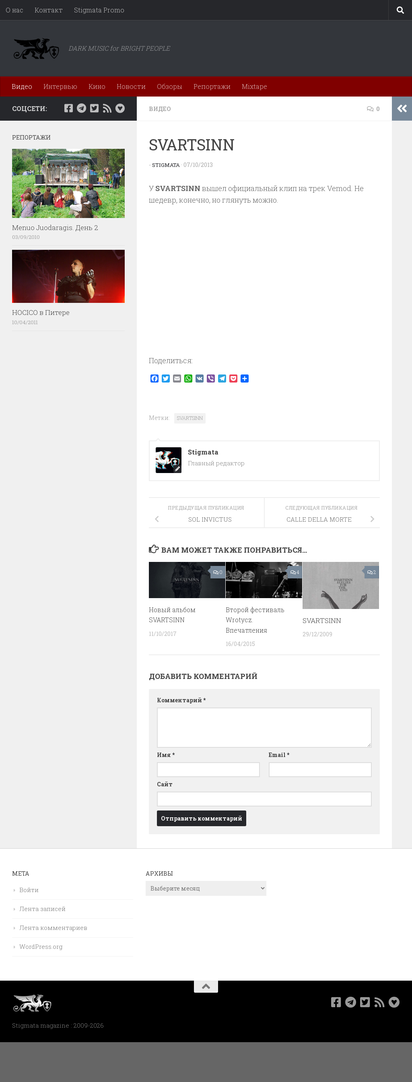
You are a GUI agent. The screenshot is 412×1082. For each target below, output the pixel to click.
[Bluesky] (120, 108)
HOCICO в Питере (41, 312)
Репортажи (212, 86)
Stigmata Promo (99, 10)
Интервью (60, 86)
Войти (29, 889)
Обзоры (169, 86)
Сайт (165, 784)
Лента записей (42, 908)
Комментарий (181, 700)
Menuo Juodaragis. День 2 (55, 227)
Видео (22, 86)
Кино (97, 86)
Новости (131, 86)
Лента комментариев (53, 927)
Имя (166, 754)
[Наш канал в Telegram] (81, 108)
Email (279, 754)
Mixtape (254, 86)
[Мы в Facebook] (68, 108)
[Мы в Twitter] (94, 108)
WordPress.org (40, 946)
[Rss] (107, 108)
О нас (14, 10)
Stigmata (167, 164)
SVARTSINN (190, 417)
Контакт (49, 10)
